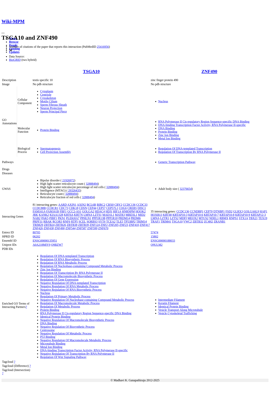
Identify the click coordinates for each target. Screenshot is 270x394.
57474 (154, 232)
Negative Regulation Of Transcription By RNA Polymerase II (77, 353)
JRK (35, 214)
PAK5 (45, 218)
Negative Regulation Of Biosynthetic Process (67, 326)
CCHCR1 (52, 208)
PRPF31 (38, 221)
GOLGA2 (88, 211)
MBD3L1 (131, 214)
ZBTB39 (83, 224)
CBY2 (118, 204)
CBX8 (110, 204)
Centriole (45, 94)
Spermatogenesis (50, 148)
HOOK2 (141, 211)
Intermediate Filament (171, 299)
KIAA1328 (56, 214)
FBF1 (63, 211)
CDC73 (63, 208)
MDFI (183, 218)
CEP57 (101, 208)
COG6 (123, 208)
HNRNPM (128, 211)
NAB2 (36, 218)
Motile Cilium (48, 101)
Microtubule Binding (52, 343)
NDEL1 (214, 218)
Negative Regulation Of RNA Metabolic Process (69, 286)
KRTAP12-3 (258, 214)
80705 (36, 232)
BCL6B (91, 204)
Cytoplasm (46, 91)
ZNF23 (123, 224)
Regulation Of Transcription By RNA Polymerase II (189, 151)
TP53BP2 (130, 221)
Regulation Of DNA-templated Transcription (185, 148)
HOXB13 (156, 214)
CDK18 (73, 208)
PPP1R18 (112, 218)
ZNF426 (38, 228)
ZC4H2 (208, 221)
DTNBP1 (219, 211)
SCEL (82, 221)
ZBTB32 (198, 221)
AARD (62, 204)
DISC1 (141, 208)
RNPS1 (233, 218)
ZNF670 (103, 228)
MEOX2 (193, 218)
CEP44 (92, 208)
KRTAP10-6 (195, 214)
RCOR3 (57, 221)
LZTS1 (97, 214)
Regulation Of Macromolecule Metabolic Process (70, 303)
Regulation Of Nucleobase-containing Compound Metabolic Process (81, 266)
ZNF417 (145, 224)
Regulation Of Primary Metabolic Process (65, 296)
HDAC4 (100, 211)
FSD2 (228, 211)
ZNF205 (113, 224)
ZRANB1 (219, 221)
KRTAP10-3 (180, 214)
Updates (14, 52)
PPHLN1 (85, 218)
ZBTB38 (72, 224)
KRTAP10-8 (227, 214)
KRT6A (68, 214)
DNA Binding (166, 128)
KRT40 (167, 214)
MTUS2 (203, 218)
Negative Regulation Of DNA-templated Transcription (73, 283)
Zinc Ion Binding (168, 135)
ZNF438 (49, 228)
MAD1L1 (108, 214)
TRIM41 (165, 221)
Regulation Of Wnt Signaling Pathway (63, 357)
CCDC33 (142, 204)
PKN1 (61, 218)
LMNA (88, 214)
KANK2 (44, 214)
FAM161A (39, 211)
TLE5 (119, 221)
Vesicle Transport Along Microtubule (180, 309)
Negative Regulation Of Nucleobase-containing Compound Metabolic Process (87, 299)
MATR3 (120, 214)
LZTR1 (164, 218)
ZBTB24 (49, 224)
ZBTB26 (60, 224)
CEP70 (208, 211)
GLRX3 (238, 211)
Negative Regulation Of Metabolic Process (66, 333)
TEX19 (262, 218)
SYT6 (101, 221)
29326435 (74, 190)
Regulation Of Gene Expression (59, 279)
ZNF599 (92, 228)
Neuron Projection (51, 108)
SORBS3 (92, 221)
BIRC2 (101, 204)
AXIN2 (81, 204)
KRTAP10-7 (211, 214)
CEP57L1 (112, 208)
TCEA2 (111, 221)
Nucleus (163, 101)
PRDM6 (136, 218)
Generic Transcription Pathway (177, 162)
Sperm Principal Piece (53, 111)
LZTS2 (174, 218)
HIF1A (117, 211)
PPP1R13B (98, 218)
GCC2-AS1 (74, 211)
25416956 (103, 46)
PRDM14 (124, 218)
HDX (109, 211)
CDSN (83, 208)
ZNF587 (81, 228)
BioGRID (15, 59)
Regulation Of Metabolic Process (60, 306)
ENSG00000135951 (45, 240)
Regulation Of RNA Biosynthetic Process (65, 259)
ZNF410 (134, 224)
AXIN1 (71, 204)
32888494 (92, 183)
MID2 (141, 214)
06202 (36, 236)
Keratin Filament (168, 303)
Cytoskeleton (48, 98)
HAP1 (263, 211)
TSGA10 (91, 71)
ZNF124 (95, 224)
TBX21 (253, 218)
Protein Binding (49, 130)
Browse (13, 41)
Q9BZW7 (57, 244)
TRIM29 (38, 224)
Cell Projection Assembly (55, 151)
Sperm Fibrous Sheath (53, 104)
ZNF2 (104, 224)
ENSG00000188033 (163, 240)
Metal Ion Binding (169, 138)
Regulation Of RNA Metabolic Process (63, 262)
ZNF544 (70, 228)
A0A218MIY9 (41, 244)
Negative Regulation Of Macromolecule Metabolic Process (75, 340)
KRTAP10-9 (242, 214)
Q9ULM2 (157, 244)
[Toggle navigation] (3, 33)
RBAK (48, 221)
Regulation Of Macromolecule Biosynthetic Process (71, 276)
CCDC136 (129, 204)
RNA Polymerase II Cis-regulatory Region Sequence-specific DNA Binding (204, 121)
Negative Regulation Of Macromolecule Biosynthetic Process (77, 320)
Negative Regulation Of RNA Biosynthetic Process (71, 289)
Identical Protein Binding (55, 316)
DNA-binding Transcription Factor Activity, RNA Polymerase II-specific (202, 125)
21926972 (68, 180)
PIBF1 (53, 218)
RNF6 (66, 221)
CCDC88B (39, 208)
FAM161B (52, 211)
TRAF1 (155, 221)
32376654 (186, 188)
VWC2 (187, 221)
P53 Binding (47, 336)
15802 (154, 236)
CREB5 (132, 208)
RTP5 (74, 221)
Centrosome (47, 330)
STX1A (243, 218)
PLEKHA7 (72, 218)
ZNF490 (209, 71)
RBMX (223, 218)
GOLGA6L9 (251, 211)
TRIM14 (141, 221)
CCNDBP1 (196, 211)
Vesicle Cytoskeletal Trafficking (177, 313)
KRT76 (78, 214)
